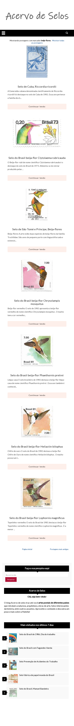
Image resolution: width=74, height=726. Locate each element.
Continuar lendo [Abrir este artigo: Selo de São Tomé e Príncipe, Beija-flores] (37, 249)
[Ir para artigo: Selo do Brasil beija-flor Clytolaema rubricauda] (37, 133)
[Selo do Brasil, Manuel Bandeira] (13, 692)
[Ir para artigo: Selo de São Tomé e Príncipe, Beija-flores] (37, 204)
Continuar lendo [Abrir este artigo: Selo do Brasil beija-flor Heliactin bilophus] (37, 467)
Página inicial (27, 549)
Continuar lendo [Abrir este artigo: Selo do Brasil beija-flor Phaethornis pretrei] (37, 395)
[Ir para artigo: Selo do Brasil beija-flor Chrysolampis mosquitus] (37, 275)
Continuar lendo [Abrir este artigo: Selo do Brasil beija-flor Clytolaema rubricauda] (37, 178)
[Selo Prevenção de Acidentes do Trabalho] (13, 665)
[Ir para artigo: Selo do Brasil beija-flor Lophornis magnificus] (37, 493)
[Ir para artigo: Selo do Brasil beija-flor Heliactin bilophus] (37, 421)
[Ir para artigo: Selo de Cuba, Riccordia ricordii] (37, 61)
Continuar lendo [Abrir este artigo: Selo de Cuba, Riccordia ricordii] (37, 106)
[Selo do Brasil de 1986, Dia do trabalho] (13, 638)
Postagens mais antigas (59, 549)
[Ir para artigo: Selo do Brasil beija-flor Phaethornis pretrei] (37, 350)
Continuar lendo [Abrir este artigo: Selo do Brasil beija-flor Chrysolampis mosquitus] (37, 324)
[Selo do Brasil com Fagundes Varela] (13, 651)
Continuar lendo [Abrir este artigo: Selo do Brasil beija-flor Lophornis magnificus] (37, 538)
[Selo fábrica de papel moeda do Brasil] (13, 678)
